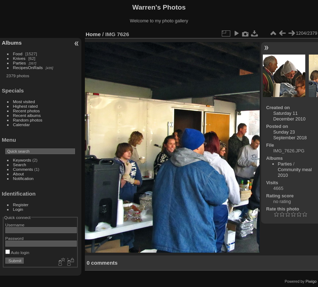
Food (18, 53)
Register (21, 204)
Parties (19, 63)
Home (93, 34)
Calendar (21, 124)
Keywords (22, 160)
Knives (19, 58)
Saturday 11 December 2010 (289, 116)
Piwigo (311, 281)
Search (19, 164)
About (18, 173)
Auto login (17, 252)
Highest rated (25, 106)
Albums (12, 43)
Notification (23, 178)
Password (14, 238)
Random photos (27, 120)
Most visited (24, 101)
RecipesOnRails (28, 67)
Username (14, 225)
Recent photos (26, 110)
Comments (23, 169)
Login (18, 209)
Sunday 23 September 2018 (290, 134)
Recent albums (27, 115)
